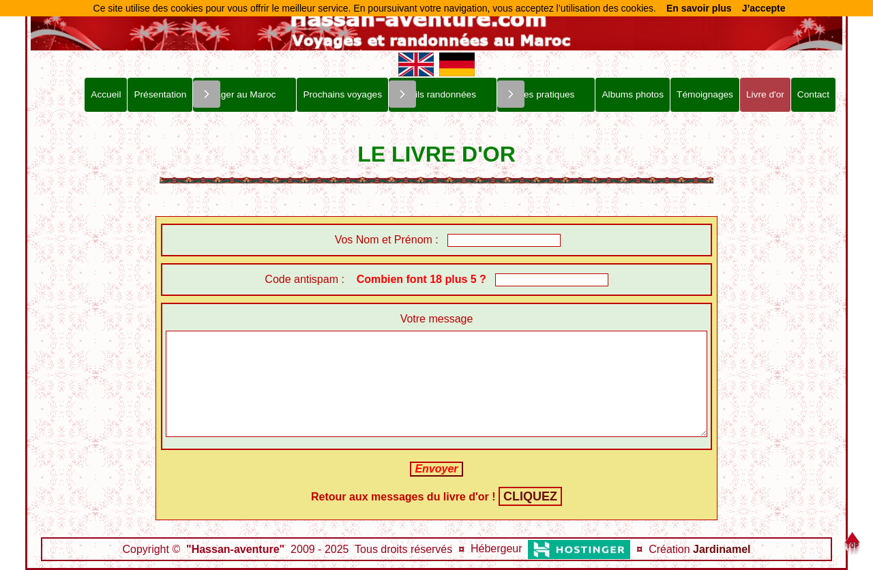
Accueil (106, 94)
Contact (813, 94)
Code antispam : (378, 279)
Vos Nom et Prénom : (376, 239)
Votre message (436, 319)
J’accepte (764, 8)
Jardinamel (721, 549)
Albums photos (633, 94)
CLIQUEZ (530, 496)
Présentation (160, 94)
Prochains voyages (342, 94)
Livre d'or (765, 94)
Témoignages (705, 94)
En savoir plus (699, 8)
